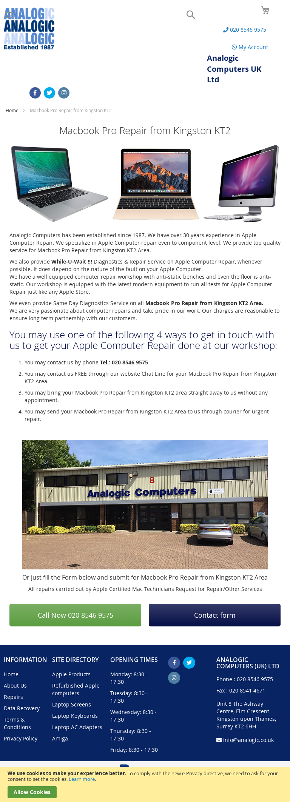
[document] (145, 784)
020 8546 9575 (255, 679)
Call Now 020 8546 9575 (75, 615)
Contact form (215, 615)
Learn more (82, 779)
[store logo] (29, 28)
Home (13, 110)
